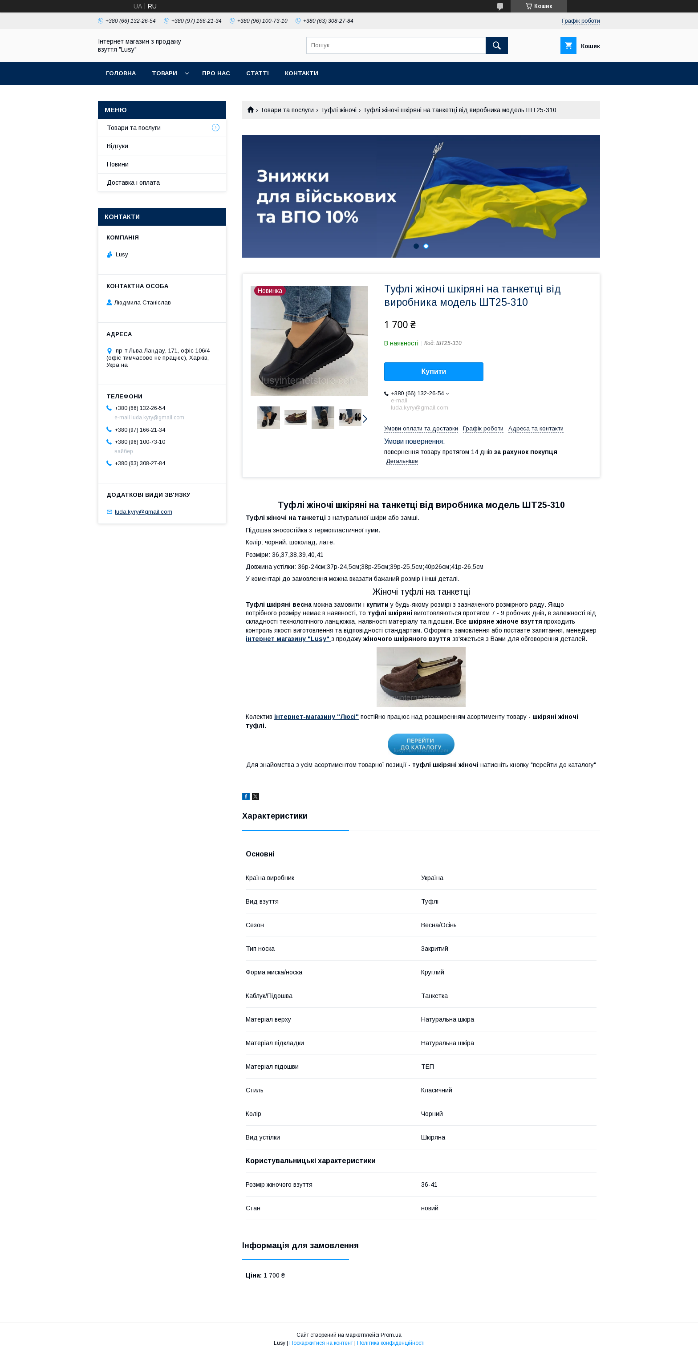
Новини (118, 164)
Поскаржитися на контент (321, 1343)
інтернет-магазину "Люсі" (316, 716)
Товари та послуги (287, 110)
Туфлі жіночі (339, 110)
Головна (121, 73)
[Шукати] (497, 45)
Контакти (301, 73)
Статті (257, 73)
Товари (164, 73)
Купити (434, 371)
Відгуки (117, 146)
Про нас (216, 73)
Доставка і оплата (133, 182)
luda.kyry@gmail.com (143, 511)
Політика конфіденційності (391, 1343)
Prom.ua (391, 1335)
